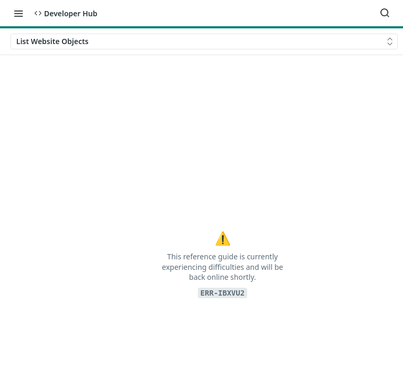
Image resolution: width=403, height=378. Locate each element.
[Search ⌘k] (385, 13)
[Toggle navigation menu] (18, 13)
